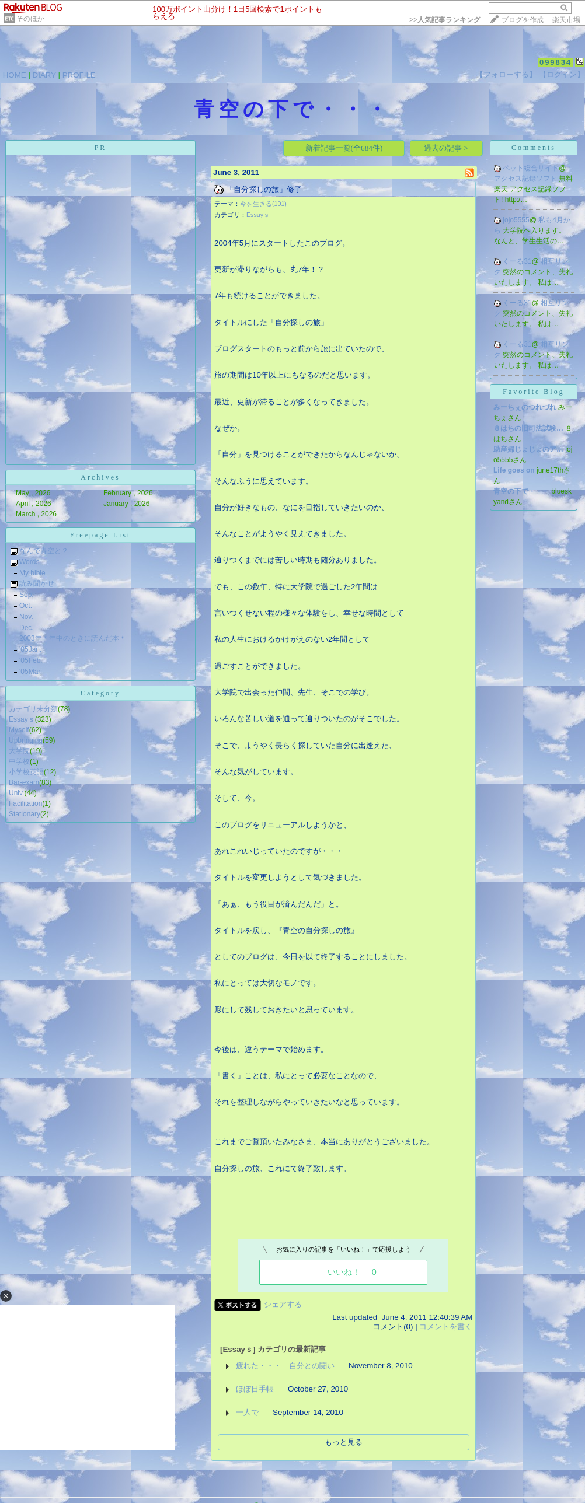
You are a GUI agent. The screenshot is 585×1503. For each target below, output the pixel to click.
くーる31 (517, 261)
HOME (14, 75)
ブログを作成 (523, 20)
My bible (32, 573)
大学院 (19, 751)
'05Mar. (30, 671)
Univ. (16, 793)
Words (29, 562)
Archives (100, 477)
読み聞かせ (36, 583)
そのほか (30, 19)
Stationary (24, 814)
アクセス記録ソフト (526, 178)
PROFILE (79, 75)
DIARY (44, 75)
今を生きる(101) (263, 203)
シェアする (283, 1304)
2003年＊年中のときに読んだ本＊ (72, 638)
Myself (19, 730)
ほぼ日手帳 (255, 1389)
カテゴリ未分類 (33, 709)
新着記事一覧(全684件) (344, 148)
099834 (555, 62)
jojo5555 (516, 220)
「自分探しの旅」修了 (264, 189)
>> (444, 20)
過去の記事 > (446, 148)
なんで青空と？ (43, 551)
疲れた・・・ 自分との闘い (285, 1365)
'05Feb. (31, 660)
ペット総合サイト (531, 168)
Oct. (25, 606)
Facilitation (25, 803)
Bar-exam (24, 782)
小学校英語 (26, 772)
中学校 (19, 761)
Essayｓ (22, 719)
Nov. (26, 617)
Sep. (26, 594)
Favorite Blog (533, 391)
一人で (247, 1412)
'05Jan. (30, 649)
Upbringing (26, 740)
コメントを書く (445, 1326)
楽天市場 (566, 20)
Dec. (26, 628)
